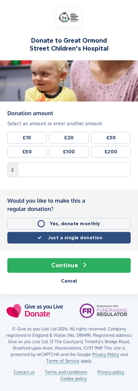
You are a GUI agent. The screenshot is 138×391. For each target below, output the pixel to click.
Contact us (24, 372)
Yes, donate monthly (75, 223)
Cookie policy (73, 378)
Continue (69, 265)
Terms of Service (62, 360)
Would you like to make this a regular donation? (46, 204)
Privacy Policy (105, 354)
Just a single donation (75, 237)
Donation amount (30, 112)
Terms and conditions (66, 372)
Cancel (69, 281)
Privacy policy (110, 372)
